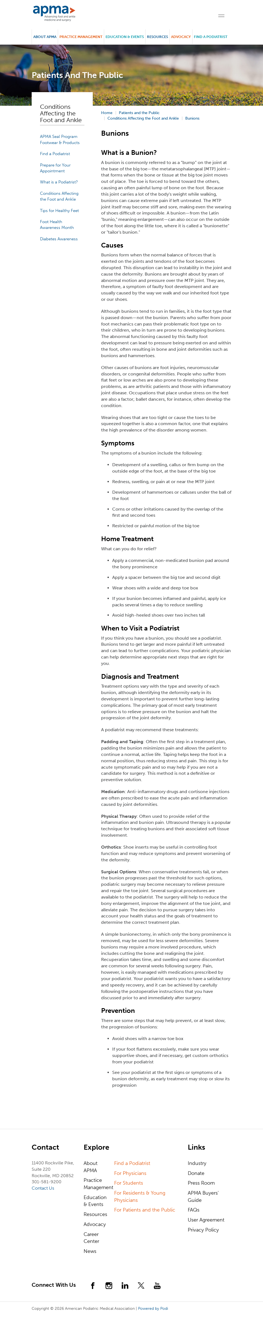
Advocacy (95, 1224)
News (90, 1251)
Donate (196, 1173)
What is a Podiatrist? (59, 182)
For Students (128, 1183)
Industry (197, 1163)
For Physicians (130, 1173)
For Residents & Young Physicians (139, 1196)
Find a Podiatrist (210, 37)
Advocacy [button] (181, 37)
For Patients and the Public (144, 1210)
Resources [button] (157, 37)
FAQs (193, 1210)
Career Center (91, 1238)
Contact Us (43, 1188)
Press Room (201, 1183)
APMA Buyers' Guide (203, 1196)
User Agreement (206, 1220)
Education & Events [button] (125, 37)
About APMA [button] (44, 37)
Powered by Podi (153, 1308)
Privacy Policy (203, 1230)
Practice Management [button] (80, 37)
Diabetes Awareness (59, 238)
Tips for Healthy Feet (59, 210)
